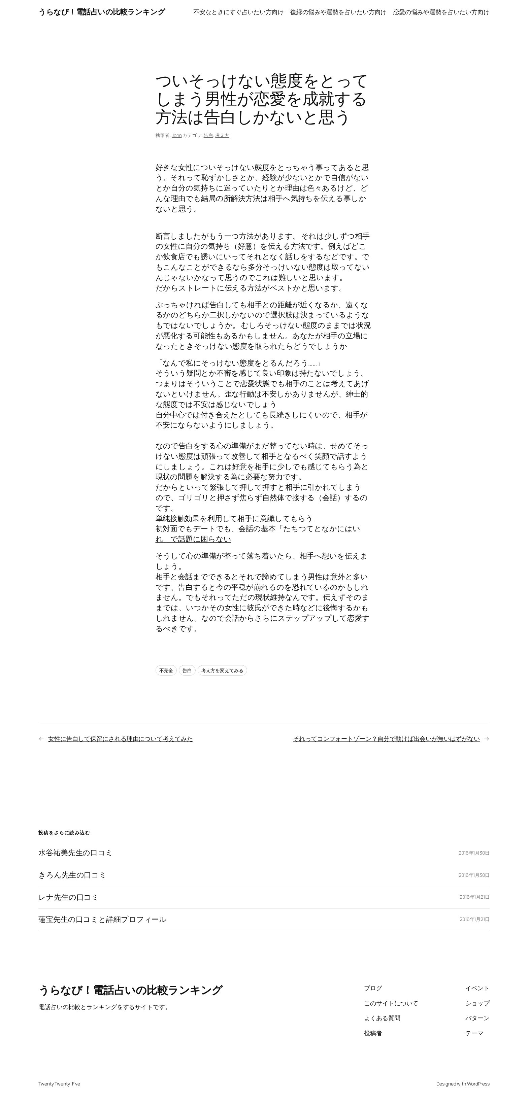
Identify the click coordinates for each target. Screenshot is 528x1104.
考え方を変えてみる (222, 670)
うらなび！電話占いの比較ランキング (101, 12)
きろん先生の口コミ (72, 875)
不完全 (166, 670)
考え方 (222, 135)
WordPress (478, 1083)
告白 (208, 135)
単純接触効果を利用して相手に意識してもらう (235, 518)
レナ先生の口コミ (68, 897)
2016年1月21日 (475, 897)
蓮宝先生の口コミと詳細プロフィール (102, 919)
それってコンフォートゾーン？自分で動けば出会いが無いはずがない (386, 738)
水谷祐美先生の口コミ (75, 853)
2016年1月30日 (474, 853)
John (177, 135)
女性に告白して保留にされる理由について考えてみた (120, 738)
